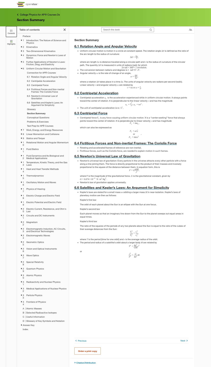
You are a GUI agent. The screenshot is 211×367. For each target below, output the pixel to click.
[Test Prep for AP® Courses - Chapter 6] (46, 126)
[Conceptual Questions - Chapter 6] (46, 117)
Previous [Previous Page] (80, 340)
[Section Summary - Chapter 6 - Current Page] (46, 113)
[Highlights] (11, 42)
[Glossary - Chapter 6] (46, 109)
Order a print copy (87, 351)
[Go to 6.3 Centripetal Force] (131, 113)
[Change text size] (190, 29)
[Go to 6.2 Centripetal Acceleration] (131, 93)
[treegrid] (43, 182)
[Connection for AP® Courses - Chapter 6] (46, 72)
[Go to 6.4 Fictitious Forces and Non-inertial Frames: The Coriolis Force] (131, 143)
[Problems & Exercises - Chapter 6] (46, 121)
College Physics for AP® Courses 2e (38, 14)
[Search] (151, 30)
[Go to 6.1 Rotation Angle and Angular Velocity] (131, 46)
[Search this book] (124, 30)
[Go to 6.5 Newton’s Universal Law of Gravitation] (131, 156)
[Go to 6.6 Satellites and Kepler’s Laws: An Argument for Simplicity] (131, 187)
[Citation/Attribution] (131, 363)
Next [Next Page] (185, 340)
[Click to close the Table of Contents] (11, 31)
